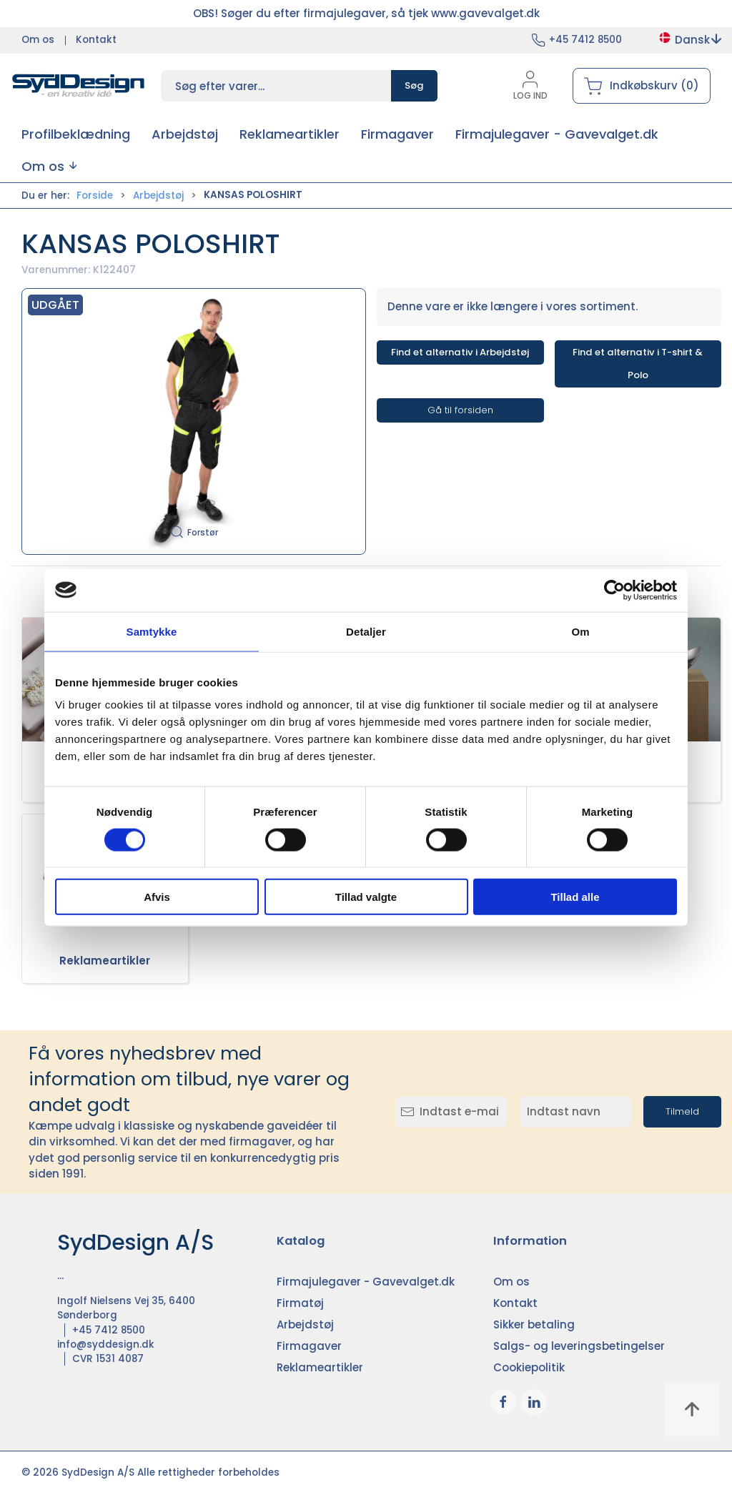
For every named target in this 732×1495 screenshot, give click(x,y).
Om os (37, 39)
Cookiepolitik (529, 1367)
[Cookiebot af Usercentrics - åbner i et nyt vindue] (614, 590)
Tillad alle (574, 897)
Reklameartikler (104, 960)
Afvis (157, 897)
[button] (49, 166)
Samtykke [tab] (152, 631)
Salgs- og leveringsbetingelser (579, 1345)
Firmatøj (300, 1303)
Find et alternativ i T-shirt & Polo (638, 363)
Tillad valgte (366, 897)
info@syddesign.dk (105, 1344)
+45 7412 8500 (585, 39)
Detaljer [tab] (366, 631)
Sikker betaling (534, 1324)
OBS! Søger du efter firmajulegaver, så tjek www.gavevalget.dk (366, 13)
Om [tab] (580, 631)
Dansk (689, 39)
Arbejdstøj (158, 195)
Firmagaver (309, 1345)
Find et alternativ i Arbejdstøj (460, 352)
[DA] (79, 85)
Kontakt (96, 39)
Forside (94, 195)
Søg (414, 85)
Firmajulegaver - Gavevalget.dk (366, 1281)
